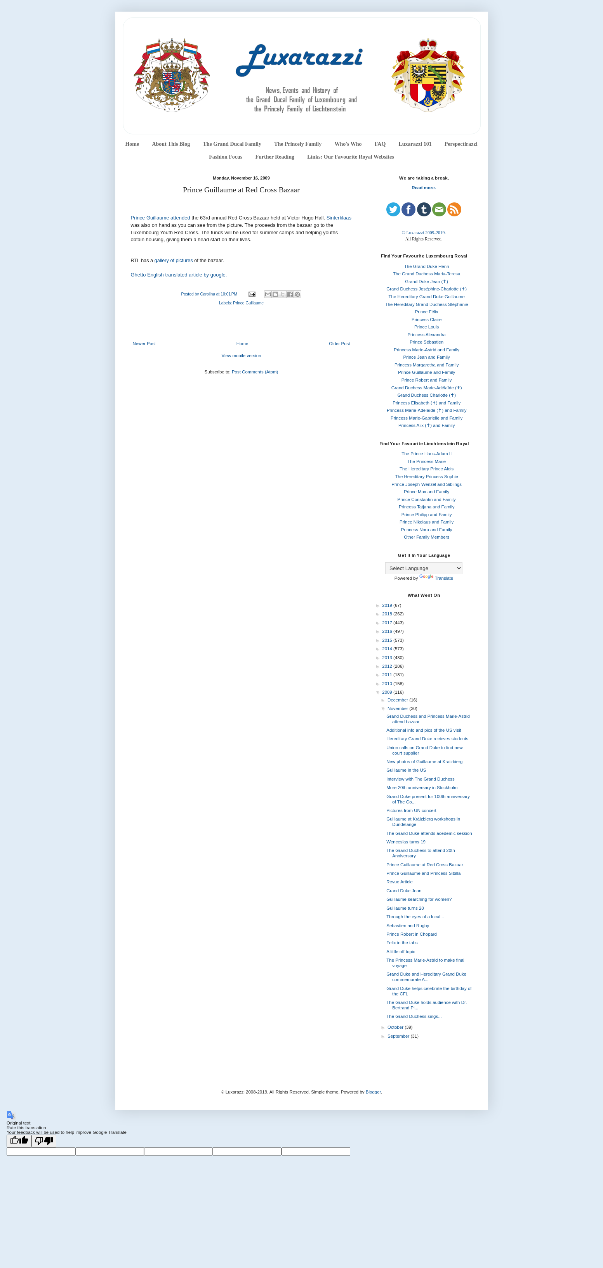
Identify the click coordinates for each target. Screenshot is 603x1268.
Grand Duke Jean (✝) (426, 281)
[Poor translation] (43, 1141)
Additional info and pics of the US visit (423, 730)
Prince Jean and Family (426, 357)
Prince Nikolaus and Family (427, 522)
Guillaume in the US (406, 770)
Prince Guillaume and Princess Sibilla (423, 873)
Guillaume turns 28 (405, 908)
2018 (387, 614)
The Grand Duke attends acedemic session (429, 833)
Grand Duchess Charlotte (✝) (426, 395)
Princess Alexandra (426, 334)
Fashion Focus (225, 157)
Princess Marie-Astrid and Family (426, 349)
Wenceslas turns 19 (406, 842)
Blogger (373, 1092)
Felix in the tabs (402, 942)
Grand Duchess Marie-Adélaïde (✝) (426, 387)
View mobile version (241, 355)
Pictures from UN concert (411, 810)
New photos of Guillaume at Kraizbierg (424, 761)
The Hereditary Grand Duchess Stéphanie (426, 304)
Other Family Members (426, 537)
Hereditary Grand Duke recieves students (427, 738)
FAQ (380, 144)
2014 (387, 648)
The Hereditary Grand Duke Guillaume (427, 296)
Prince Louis (426, 327)
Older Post (339, 343)
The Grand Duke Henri (426, 266)
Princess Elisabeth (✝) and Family (427, 403)
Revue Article (399, 881)
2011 (387, 674)
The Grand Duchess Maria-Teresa (426, 273)
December (398, 700)
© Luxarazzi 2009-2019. (424, 232)
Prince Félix (426, 311)
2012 (387, 666)
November (398, 708)
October (396, 1027)
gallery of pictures (175, 260)
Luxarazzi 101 (414, 144)
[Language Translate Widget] (423, 568)
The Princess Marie (426, 461)
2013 (387, 657)
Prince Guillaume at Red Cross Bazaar (424, 864)
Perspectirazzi (461, 144)
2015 (387, 640)
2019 (387, 605)
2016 (387, 631)
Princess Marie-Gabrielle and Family (426, 418)
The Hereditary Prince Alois (427, 468)
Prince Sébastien (426, 342)
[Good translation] (19, 1141)
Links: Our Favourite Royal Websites (350, 157)
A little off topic (400, 951)
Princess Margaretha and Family (426, 365)
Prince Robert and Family (426, 380)
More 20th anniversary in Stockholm (421, 787)
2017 (387, 622)
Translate (436, 578)
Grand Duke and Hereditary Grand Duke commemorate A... (426, 977)
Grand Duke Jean (403, 890)
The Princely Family (297, 144)
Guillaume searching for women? (419, 899)
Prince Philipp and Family (426, 514)
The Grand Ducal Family (232, 144)
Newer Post (144, 343)
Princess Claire (426, 319)
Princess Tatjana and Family (427, 506)
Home (132, 144)
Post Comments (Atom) (255, 372)
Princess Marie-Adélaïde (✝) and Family (427, 410)
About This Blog (171, 144)
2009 (387, 692)
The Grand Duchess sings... (414, 1016)
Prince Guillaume (248, 303)
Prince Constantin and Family (427, 499)
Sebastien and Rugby (407, 925)
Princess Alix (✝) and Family (426, 425)
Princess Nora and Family (426, 529)
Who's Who (347, 144)
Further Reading (274, 157)
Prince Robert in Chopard (411, 934)
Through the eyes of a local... (415, 916)
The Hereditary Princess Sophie (426, 476)
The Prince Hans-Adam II (426, 453)
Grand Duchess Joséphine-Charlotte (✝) (426, 289)
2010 (387, 683)
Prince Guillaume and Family (426, 372)
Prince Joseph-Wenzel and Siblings (426, 484)
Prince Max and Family (426, 491)
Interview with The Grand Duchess (420, 779)
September (399, 1036)
